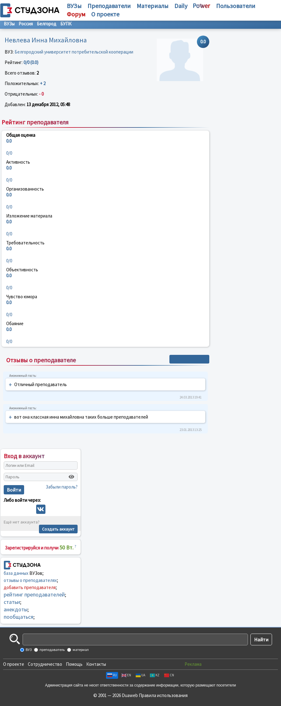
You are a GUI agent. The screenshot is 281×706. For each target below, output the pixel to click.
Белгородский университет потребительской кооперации (74, 52)
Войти (14, 490)
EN (126, 675)
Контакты (96, 664)
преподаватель (52, 649)
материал (80, 649)
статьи (12, 601)
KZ (155, 675)
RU (112, 675)
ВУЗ (28, 649)
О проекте (13, 664)
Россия (26, 24)
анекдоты (16, 609)
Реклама (193, 664)
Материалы (152, 6)
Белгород (46, 24)
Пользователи (235, 6)
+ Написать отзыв (189, 359)
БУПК (65, 24)
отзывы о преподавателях (30, 580)
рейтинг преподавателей (34, 594)
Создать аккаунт (58, 529)
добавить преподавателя (30, 587)
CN (169, 675)
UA (140, 675)
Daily (180, 6)
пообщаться (18, 616)
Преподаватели (109, 6)
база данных (16, 573)
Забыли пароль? (62, 487)
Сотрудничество (45, 664)
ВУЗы (74, 6)
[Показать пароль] (71, 476)
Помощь (74, 664)
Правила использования (163, 695)
